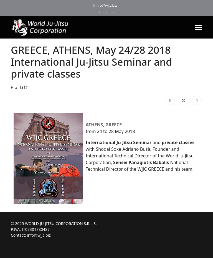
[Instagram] (113, 11)
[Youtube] (106, 11)
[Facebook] (99, 11)
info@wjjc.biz (106, 5)
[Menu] (198, 27)
